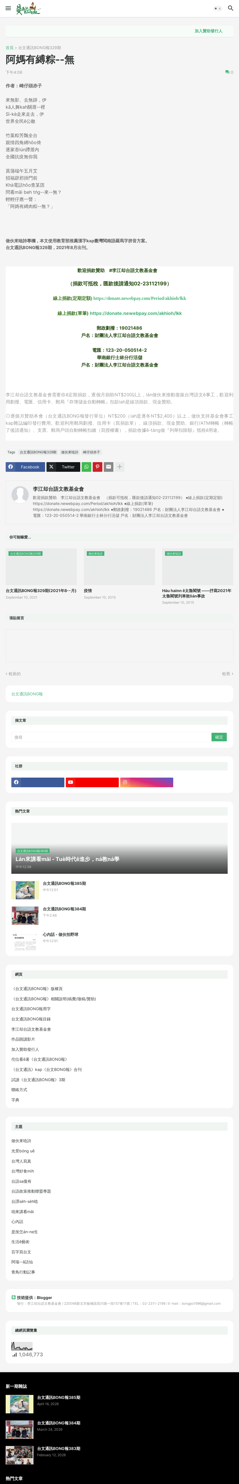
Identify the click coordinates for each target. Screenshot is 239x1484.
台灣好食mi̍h (22, 1171)
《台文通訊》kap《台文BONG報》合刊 (46, 1069)
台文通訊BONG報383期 (58, 1448)
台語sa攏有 (21, 1181)
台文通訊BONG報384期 (64, 908)
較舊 (226, 673)
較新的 (15, 673)
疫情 (88, 590)
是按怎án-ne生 (24, 1231)
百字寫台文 (21, 1251)
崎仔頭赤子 (91, 452)
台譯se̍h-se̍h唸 (24, 1201)
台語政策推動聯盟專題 (31, 1191)
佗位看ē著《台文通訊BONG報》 (40, 1059)
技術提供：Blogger (31, 1297)
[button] (8, 8)
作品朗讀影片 (23, 1039)
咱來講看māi (22, 1211)
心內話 (17, 1221)
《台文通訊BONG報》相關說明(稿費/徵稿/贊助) (53, 998)
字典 (15, 1099)
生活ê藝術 (20, 1241)
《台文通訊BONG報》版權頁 (37, 988)
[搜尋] (111, 737)
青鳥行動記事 (23, 1272)
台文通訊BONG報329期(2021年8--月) (41, 590)
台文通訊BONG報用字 (31, 1008)
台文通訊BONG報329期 (39, 48)
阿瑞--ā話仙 (22, 1261)
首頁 (10, 48)
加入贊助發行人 (218, 31)
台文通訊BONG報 (27, 693)
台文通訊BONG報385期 (64, 883)
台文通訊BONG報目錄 (31, 1018)
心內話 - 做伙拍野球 (60, 934)
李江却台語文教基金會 (58, 489)
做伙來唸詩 (69, 452)
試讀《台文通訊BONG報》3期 (38, 1079)
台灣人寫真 (21, 1161)
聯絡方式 (19, 1089)
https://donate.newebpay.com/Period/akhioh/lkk (139, 298)
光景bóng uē (23, 1150)
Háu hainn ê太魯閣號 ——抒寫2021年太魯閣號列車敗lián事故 (196, 593)
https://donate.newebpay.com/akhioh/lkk (136, 313)
